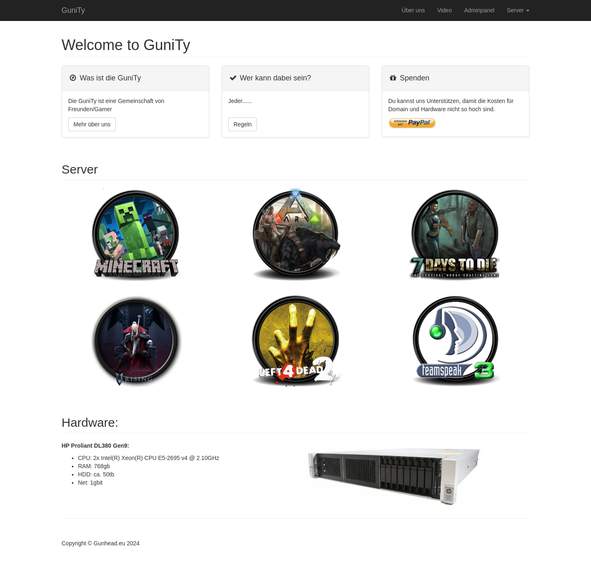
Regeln (243, 124)
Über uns (413, 10)
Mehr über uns (91, 124)
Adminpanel (479, 10)
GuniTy (73, 10)
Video (444, 10)
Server (518, 10)
